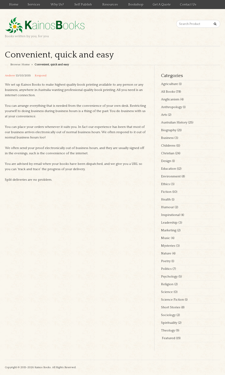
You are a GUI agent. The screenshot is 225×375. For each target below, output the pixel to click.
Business (167, 138)
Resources (109, 5)
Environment (171, 176)
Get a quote (162, 4)
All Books (168, 92)
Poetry (166, 261)
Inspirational (170, 215)
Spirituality (169, 323)
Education (168, 169)
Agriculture (169, 84)
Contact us (188, 4)
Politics (166, 269)
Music (165, 238)
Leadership (169, 222)
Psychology (169, 276)
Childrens (168, 145)
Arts (164, 115)
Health (166, 199)
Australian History (174, 122)
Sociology (168, 315)
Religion (167, 284)
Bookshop (135, 4)
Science (167, 292)
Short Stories (170, 307)
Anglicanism (170, 99)
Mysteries (168, 246)
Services (33, 5)
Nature (166, 253)
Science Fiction (172, 299)
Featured (168, 338)
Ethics (165, 184)
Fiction (166, 192)
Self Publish (82, 5)
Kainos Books (42, 367)
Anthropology (171, 107)
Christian (167, 153)
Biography (168, 130)
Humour (167, 207)
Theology (168, 330)
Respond (40, 75)
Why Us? (56, 5)
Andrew (10, 75)
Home (13, 4)
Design (166, 161)
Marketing (168, 230)
